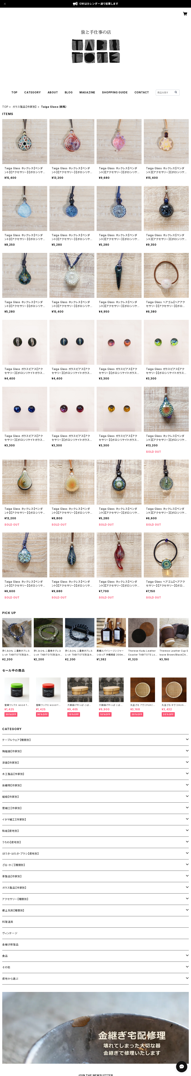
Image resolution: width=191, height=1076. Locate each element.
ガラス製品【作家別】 (24, 106)
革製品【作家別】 (12, 876)
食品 (5, 955)
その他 (6, 967)
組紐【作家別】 (10, 796)
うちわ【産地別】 (11, 842)
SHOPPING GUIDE (115, 92)
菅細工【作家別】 (12, 808)
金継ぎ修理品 (10, 944)
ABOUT (53, 92)
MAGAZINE (87, 92)
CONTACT (141, 92)
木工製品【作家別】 (13, 774)
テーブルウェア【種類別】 (16, 739)
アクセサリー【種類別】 (15, 899)
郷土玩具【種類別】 (13, 910)
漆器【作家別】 (10, 762)
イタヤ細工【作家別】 (14, 819)
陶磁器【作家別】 (12, 751)
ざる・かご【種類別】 (13, 865)
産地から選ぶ (10, 978)
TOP (14, 92)
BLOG (69, 92)
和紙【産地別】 (10, 830)
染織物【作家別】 (12, 785)
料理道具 (7, 921)
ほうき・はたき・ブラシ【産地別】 (20, 853)
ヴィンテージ (10, 933)
